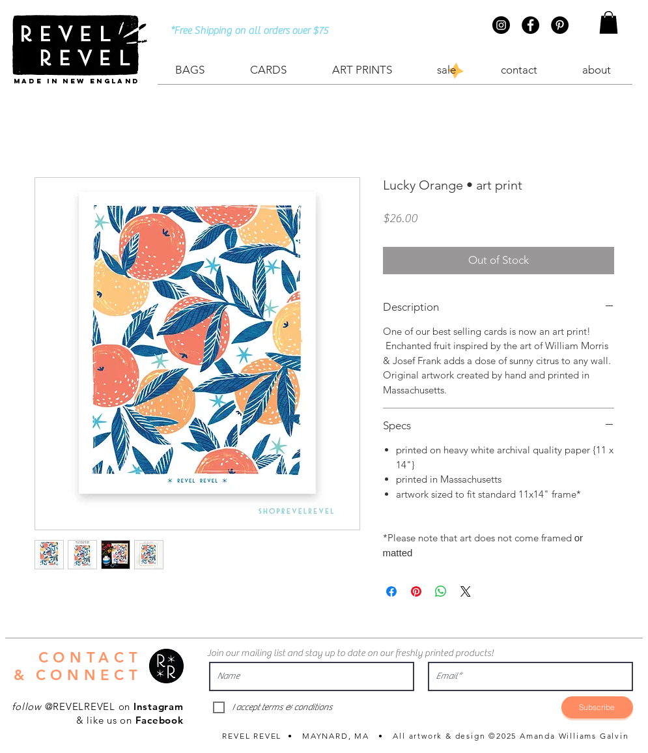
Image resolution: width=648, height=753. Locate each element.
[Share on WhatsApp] (441, 591)
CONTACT (90, 657)
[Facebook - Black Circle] (530, 25)
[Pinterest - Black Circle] (560, 25)
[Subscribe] (597, 707)
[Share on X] (465, 591)
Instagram (159, 706)
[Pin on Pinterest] (416, 591)
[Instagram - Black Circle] (501, 25)
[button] (608, 22)
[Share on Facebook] (391, 591)
